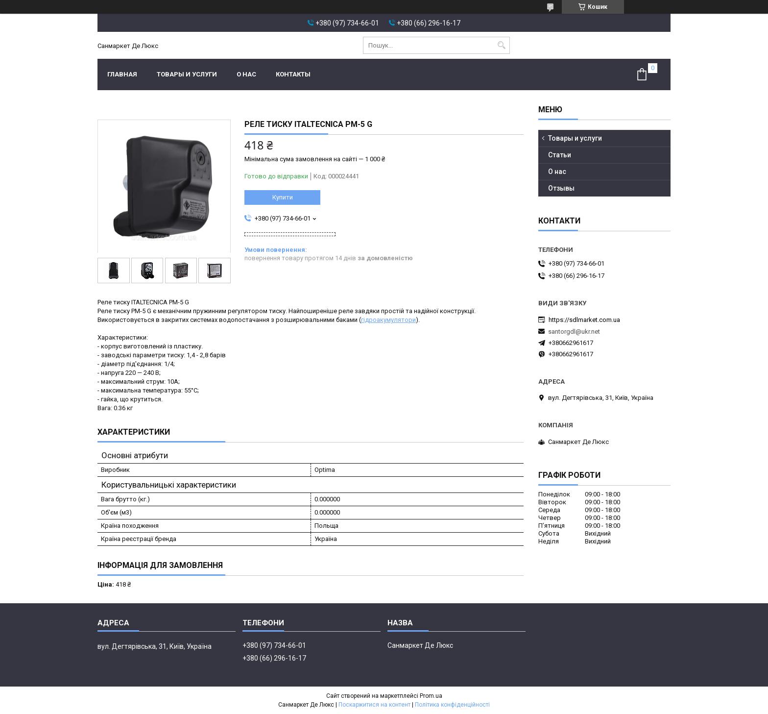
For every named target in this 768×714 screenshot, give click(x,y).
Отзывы (561, 188)
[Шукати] (501, 45)
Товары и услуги (187, 74)
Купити (282, 197)
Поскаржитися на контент (374, 704)
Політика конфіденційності (452, 704)
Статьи (559, 155)
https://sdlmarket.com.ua (584, 319)
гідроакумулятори (388, 319)
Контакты (293, 74)
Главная (122, 74)
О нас (246, 74)
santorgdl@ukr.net (574, 331)
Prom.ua (431, 695)
